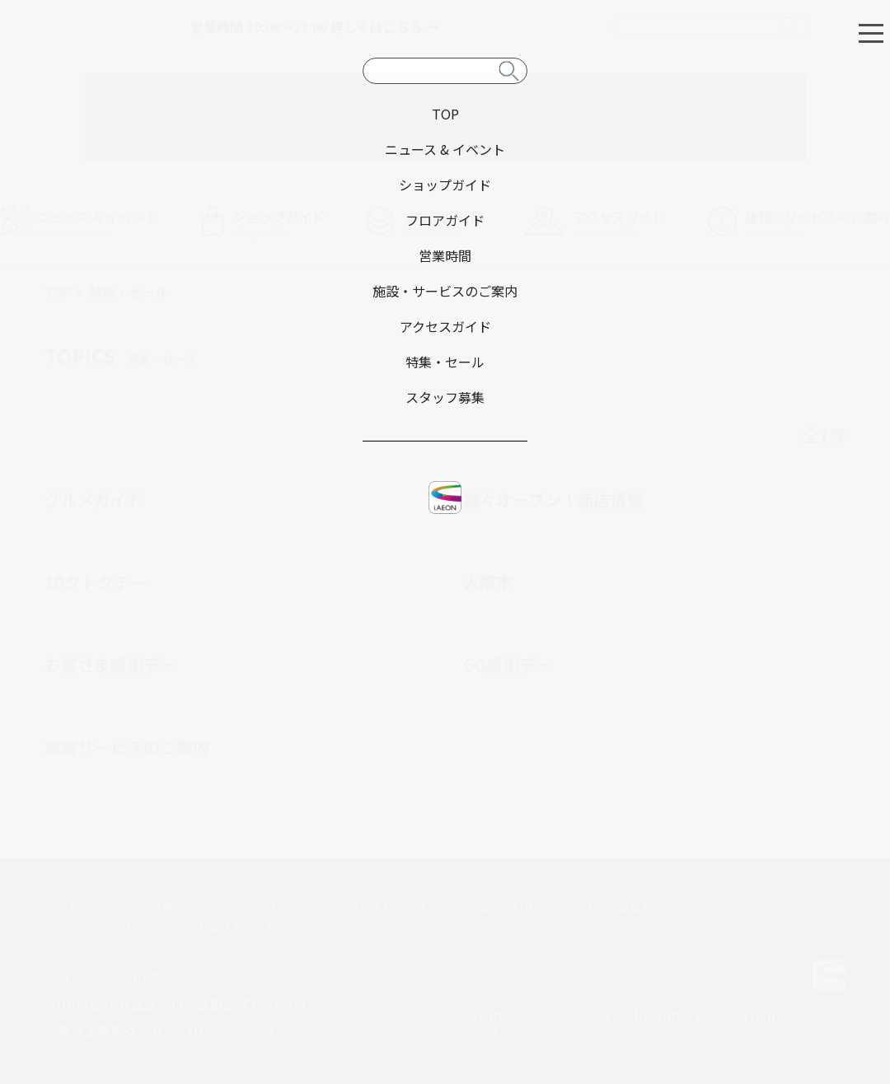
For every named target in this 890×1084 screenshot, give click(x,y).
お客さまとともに (242, 926)
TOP (57, 291)
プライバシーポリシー (102, 926)
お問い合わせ (500, 906)
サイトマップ (79, 906)
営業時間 (173, 906)
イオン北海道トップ (623, 906)
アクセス (255, 906)
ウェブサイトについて (371, 906)
